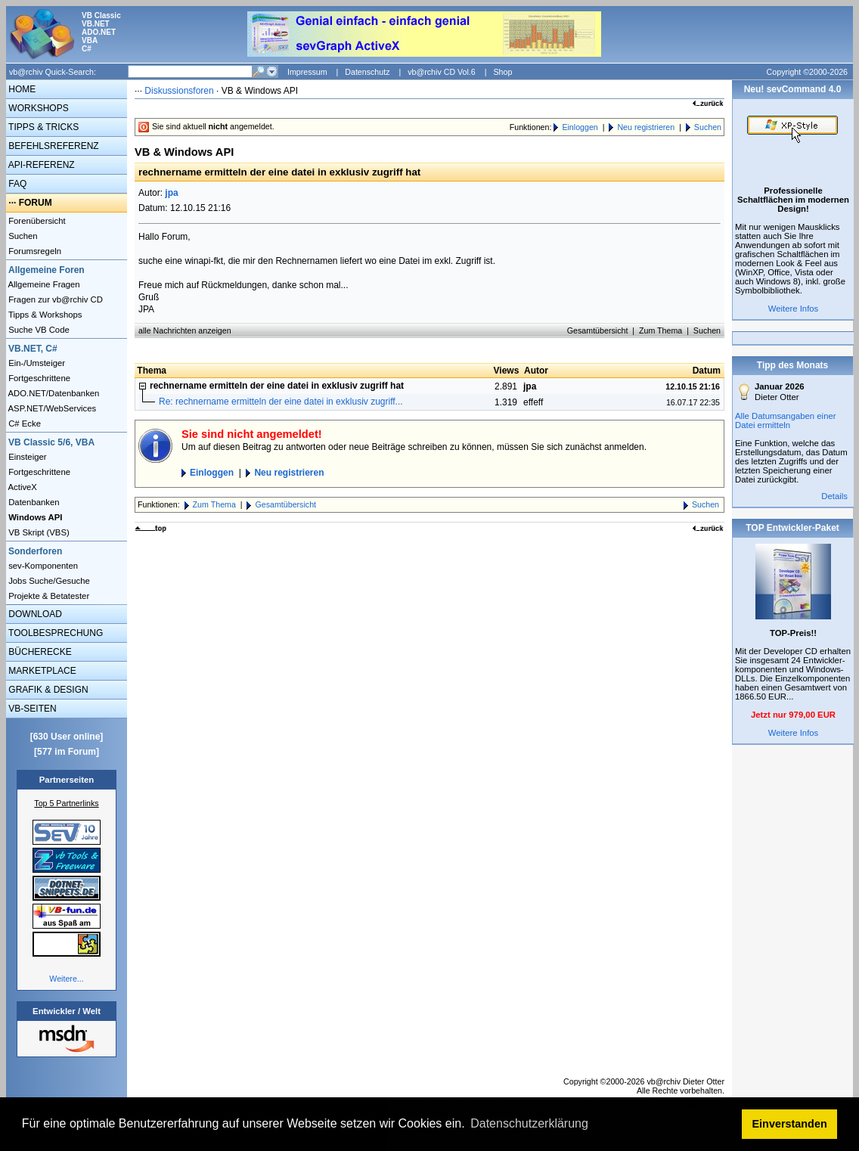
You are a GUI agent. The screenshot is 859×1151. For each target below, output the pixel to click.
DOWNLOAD (34, 614)
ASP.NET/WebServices (51, 408)
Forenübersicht (36, 220)
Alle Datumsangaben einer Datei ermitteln (785, 420)
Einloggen (579, 127)
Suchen (22, 235)
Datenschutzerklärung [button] (529, 1123)
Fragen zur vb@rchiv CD (54, 299)
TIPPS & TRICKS (42, 127)
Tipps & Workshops (44, 314)
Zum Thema (660, 330)
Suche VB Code (38, 329)
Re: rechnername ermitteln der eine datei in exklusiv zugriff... (281, 401)
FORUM (35, 202)
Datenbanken (33, 502)
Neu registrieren (645, 127)
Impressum (307, 71)
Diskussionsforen (178, 90)
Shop (502, 71)
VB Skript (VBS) (38, 532)
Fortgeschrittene (38, 378)
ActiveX (21, 487)
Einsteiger (26, 456)
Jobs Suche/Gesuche (48, 580)
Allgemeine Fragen (43, 284)
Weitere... (66, 978)
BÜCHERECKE (39, 652)
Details (834, 496)
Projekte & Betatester (47, 595)
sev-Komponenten (42, 565)
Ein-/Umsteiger (35, 363)
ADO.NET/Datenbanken (52, 393)
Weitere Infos (793, 308)
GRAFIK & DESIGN (47, 689)
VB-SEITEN (31, 708)
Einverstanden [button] (789, 1124)
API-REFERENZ (40, 165)
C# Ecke (23, 423)
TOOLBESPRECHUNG (54, 633)
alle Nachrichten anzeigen (184, 330)
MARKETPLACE (41, 670)
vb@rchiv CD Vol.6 (442, 71)
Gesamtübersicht (597, 330)
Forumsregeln (33, 251)
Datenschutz (367, 71)
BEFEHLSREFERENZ (52, 146)
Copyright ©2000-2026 (807, 71)
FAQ (16, 183)
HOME (21, 89)
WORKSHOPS (37, 108)
